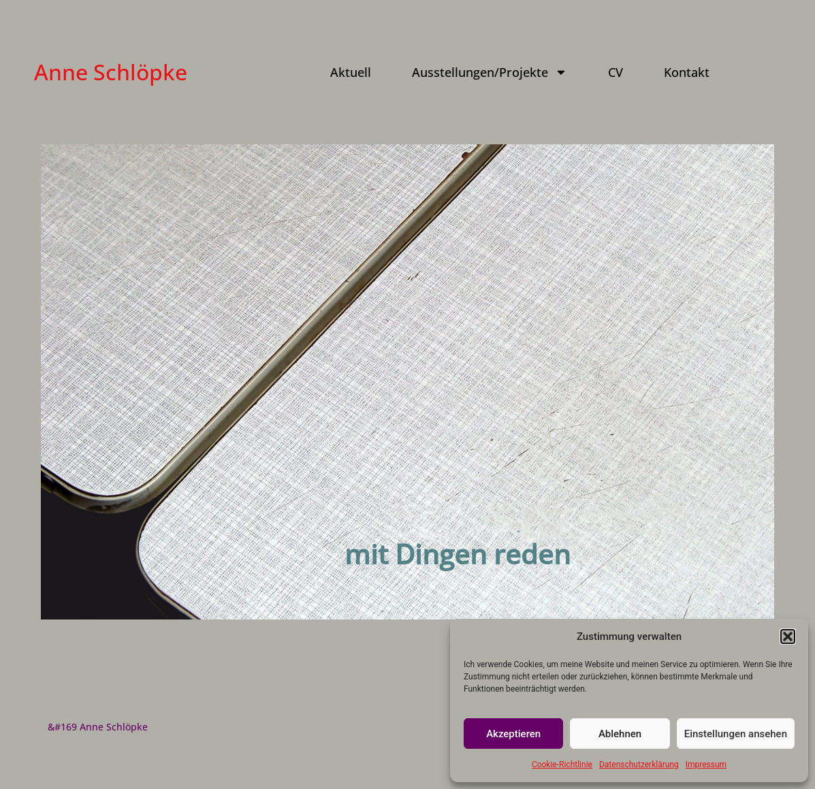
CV (615, 72)
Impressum (706, 764)
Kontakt (686, 72)
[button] (788, 636)
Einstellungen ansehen (735, 734)
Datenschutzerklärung (639, 764)
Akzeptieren (513, 734)
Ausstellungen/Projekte (489, 72)
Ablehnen (619, 734)
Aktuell (350, 72)
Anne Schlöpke (110, 71)
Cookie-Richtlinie (562, 764)
